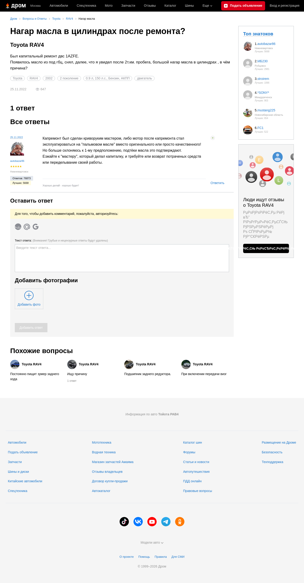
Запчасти (128, 5)
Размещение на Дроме (279, 442)
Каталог (170, 5)
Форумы (189, 452)
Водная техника (103, 452)
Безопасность (272, 452)
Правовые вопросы (197, 491)
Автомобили (59, 5)
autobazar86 (17, 161)
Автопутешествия (196, 471)
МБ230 (262, 61)
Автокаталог (101, 491)
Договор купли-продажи (109, 481)
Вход (284, 5)
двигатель (144, 78)
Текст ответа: (61, 240)
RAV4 (34, 78)
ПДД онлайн (192, 481)
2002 (49, 78)
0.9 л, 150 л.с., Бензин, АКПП (108, 78)
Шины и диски (18, 471)
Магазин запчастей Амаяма (112, 462)
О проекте (127, 556)
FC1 (260, 128)
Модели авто (152, 542)
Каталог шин (192, 442)
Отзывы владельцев (107, 471)
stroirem (263, 79)
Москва (35, 5)
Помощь (144, 556)
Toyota (17, 78)
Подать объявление (23, 452)
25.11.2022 (16, 137)
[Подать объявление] (243, 5)
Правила (161, 556)
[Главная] (15, 6)
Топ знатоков (258, 33)
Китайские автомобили (25, 481)
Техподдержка (272, 462)
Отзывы (150, 5)
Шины (189, 5)
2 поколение (69, 78)
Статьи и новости (196, 462)
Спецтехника (17, 491)
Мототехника (101, 442)
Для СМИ (177, 556)
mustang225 (266, 110)
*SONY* (263, 92)
